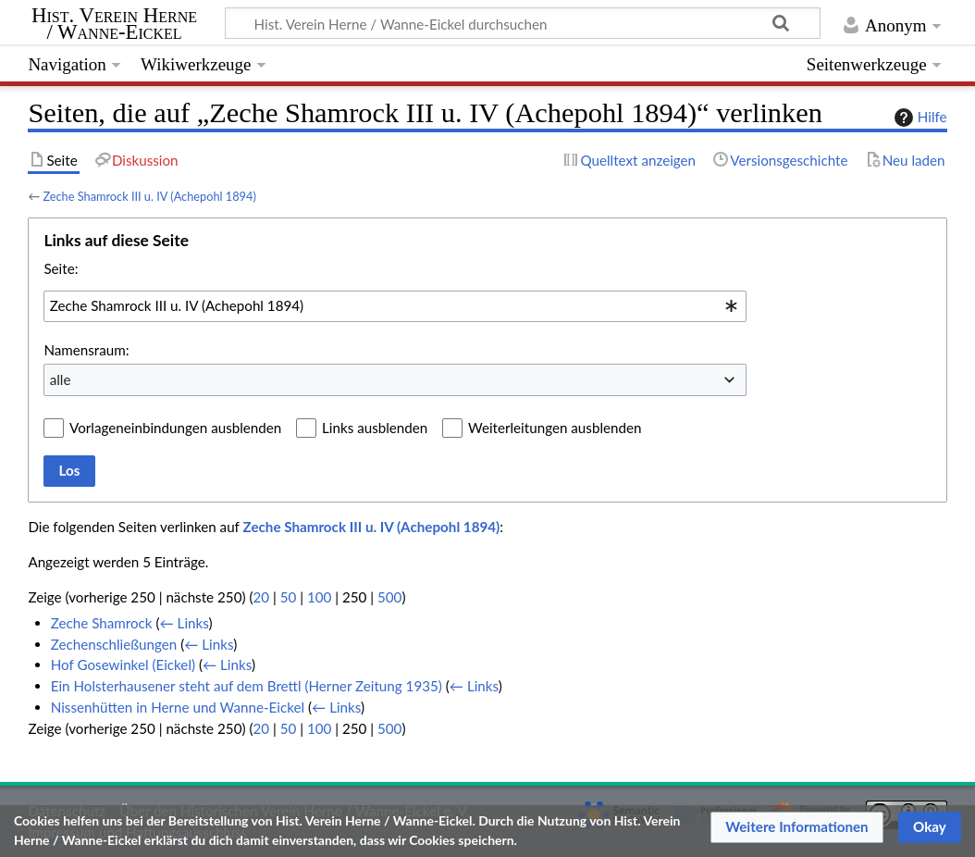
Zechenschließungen (114, 644)
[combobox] (395, 306)
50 (288, 597)
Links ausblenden (374, 427)
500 (389, 597)
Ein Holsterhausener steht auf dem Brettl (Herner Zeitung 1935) (246, 685)
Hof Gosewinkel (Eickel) (123, 664)
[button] (796, 827)
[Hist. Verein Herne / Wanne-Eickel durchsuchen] (523, 23)
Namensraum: (86, 350)
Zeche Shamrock (102, 623)
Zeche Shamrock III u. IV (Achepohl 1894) (149, 196)
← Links (184, 623)
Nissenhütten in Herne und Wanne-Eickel (177, 707)
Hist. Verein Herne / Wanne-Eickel (114, 24)
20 (261, 597)
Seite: (60, 268)
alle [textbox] (60, 379)
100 (319, 597)
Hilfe (918, 117)
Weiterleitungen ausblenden (554, 427)
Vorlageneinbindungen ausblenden (175, 427)
